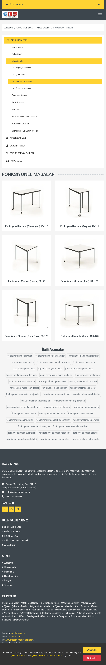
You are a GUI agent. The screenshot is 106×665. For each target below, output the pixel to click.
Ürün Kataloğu (10, 576)
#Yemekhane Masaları (42, 609)
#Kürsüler (70, 613)
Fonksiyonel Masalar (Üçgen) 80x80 (26, 281)
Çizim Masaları (20, 75)
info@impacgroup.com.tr (16, 492)
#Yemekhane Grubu (20, 609)
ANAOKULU (14, 160)
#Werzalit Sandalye (28, 613)
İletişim (6, 580)
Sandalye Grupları (18, 95)
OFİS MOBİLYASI (16, 138)
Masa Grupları (43, 27)
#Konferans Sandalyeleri (52, 613)
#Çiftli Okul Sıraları (30, 603)
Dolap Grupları (17, 54)
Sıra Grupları (16, 47)
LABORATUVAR (15, 145)
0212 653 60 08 (12, 496)
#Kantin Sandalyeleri (29, 616)
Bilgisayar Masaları (22, 68)
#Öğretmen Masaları (63, 606)
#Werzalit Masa (10, 613)
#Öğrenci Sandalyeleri (40, 606)
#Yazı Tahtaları (82, 606)
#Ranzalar (45, 616)
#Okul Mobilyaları (10, 603)
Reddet (92, 658)
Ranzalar (15, 109)
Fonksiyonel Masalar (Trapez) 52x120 (79, 226)
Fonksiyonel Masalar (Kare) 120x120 (79, 281)
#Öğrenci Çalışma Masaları (15, 606)
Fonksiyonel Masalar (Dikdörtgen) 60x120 (26, 226)
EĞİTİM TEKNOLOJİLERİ (20, 153)
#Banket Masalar (85, 613)
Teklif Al (7, 585)
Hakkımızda (9, 567)
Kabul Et (92, 650)
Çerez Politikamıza (19, 655)
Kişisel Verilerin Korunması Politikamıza (47, 655)
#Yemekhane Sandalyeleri (67, 609)
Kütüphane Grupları (19, 124)
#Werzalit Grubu (89, 609)
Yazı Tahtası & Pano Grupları (23, 117)
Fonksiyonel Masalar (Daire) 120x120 (79, 336)
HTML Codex (15, 636)
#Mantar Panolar (21, 619)
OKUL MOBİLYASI (25, 27)
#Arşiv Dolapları (59, 616)
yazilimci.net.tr (18, 633)
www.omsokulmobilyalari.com (18, 639)
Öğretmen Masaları (22, 88)
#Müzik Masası (88, 603)
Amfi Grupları (17, 102)
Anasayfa (8, 27)
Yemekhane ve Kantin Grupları (24, 131)
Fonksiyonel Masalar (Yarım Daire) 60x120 (26, 336)
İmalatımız (8, 571)
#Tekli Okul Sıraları (50, 603)
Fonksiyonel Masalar (22, 81)
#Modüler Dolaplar (69, 603)
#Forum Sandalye (77, 616)
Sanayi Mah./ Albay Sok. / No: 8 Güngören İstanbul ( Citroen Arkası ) (19, 486)
